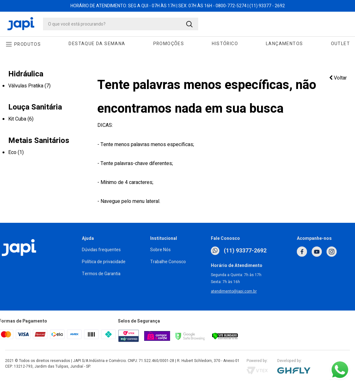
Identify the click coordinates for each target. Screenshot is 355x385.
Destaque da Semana (97, 43)
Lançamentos (284, 43)
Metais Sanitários (38, 140)
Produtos (27, 44)
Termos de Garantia (101, 273)
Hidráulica (25, 74)
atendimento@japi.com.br (234, 291)
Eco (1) (16, 152)
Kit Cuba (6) (21, 119)
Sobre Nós (160, 249)
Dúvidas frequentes (101, 249)
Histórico (225, 43)
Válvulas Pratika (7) (29, 86)
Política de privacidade (103, 261)
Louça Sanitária (35, 107)
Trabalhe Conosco (168, 261)
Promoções (168, 43)
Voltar (338, 78)
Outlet (340, 43)
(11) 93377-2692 (238, 250)
